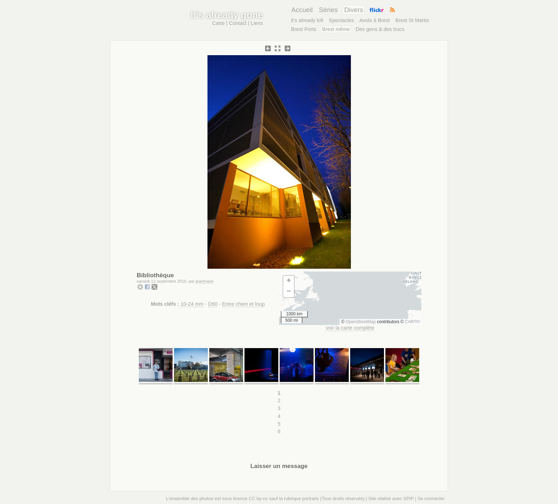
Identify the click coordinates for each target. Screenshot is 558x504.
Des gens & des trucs (380, 29)
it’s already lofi (307, 20)
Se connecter (430, 498)
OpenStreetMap (361, 321)
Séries (328, 10)
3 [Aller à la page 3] (279, 408)
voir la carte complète (350, 328)
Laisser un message (279, 466)
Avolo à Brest (374, 20)
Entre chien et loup (243, 304)
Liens (257, 23)
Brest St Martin (412, 20)
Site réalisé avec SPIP (391, 498)
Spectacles (341, 20)
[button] (288, 281)
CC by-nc (258, 498)
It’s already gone (227, 15)
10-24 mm (192, 304)
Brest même (336, 29)
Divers (353, 10)
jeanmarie (205, 281)
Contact (238, 23)
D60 (212, 304)
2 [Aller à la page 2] (279, 400)
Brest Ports (303, 29)
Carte (218, 23)
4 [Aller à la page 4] (279, 416)
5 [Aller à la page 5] (279, 424)
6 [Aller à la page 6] (279, 431)
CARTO (412, 321)
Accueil (301, 10)
